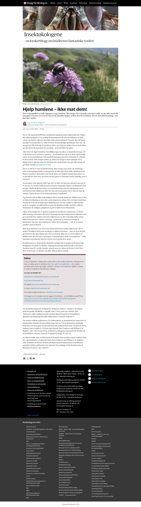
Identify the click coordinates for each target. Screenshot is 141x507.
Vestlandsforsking (96, 488)
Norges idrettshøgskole (66, 477)
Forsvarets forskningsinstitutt (35, 448)
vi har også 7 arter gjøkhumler (60, 264)
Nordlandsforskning (65, 464)
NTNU (60, 438)
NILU (27, 497)
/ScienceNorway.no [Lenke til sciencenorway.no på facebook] (99, 382)
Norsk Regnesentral (64, 482)
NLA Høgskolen (63, 426)
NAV (27, 488)
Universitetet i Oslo (96, 478)
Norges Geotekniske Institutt (67, 467)
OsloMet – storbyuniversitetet (67, 495)
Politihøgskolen (96, 426)
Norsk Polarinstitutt (64, 480)
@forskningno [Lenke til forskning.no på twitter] (97, 371)
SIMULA (93, 438)
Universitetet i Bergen (97, 473)
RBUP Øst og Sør (96, 431)
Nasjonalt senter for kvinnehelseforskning (71, 452)
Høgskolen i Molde (31, 461)
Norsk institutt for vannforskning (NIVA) (70, 492)
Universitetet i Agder (97, 471)
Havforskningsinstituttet (33, 458)
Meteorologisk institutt (33, 485)
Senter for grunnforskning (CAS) (100, 443)
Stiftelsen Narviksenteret (98, 455)
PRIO (92, 429)
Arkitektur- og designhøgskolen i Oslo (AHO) (39, 429)
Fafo (27, 441)
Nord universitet (63, 462)
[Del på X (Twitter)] (27, 358)
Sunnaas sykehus (96, 458)
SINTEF (93, 441)
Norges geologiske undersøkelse (68, 475)
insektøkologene (30, 354)
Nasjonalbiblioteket (64, 440)
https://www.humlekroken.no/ (40, 288)
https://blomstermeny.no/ (54, 292)
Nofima (61, 459)
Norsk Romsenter (64, 485)
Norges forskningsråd (65, 472)
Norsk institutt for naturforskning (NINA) (71, 490)
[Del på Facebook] (24, 358)
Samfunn (73, 3)
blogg (42, 354)
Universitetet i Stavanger (98, 481)
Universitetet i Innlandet (98, 476)
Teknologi (83, 3)
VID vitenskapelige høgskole (99, 493)
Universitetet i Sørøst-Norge (99, 483)
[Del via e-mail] (33, 358)
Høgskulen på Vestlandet (33, 468)
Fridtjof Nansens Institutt (33, 453)
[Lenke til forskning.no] (35, 2)
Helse (59, 3)
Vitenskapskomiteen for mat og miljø (102, 496)
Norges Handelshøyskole (66, 470)
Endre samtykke (33, 415)
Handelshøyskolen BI (32, 455)
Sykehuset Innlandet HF (98, 461)
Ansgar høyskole (31, 426)
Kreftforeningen (31, 478)
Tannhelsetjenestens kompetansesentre (103, 463)
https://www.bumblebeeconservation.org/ (45, 284)
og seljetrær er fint (43, 165)
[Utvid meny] (24, 9)
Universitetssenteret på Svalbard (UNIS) (102, 486)
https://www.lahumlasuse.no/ (33, 280)
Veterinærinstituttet (97, 491)
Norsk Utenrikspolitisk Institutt (68, 487)
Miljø (66, 3)
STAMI (93, 450)
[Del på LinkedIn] (30, 358)
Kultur (53, 3)
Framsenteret (30, 450)
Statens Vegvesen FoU (97, 453)
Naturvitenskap (95, 3)
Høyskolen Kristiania (32, 471)
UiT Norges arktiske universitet (100, 468)
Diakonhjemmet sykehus (33, 434)
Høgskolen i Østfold (32, 463)
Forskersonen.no (110, 3)
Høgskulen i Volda (31, 466)
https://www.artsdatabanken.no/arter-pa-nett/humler (41, 277)
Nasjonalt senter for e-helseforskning (70, 450)
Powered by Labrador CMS (70, 504)
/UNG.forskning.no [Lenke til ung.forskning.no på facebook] (99, 378)
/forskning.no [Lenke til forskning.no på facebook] (97, 375)
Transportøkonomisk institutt (100, 466)
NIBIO (28, 490)
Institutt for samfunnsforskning (35, 473)
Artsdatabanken (30, 431)
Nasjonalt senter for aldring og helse (69, 447)
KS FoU (28, 476)
